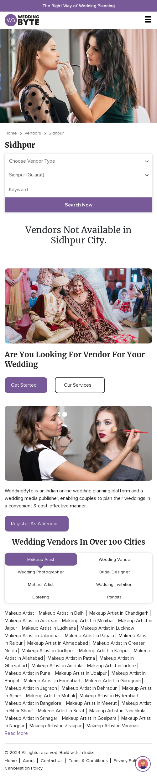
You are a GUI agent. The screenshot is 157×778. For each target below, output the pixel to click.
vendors (32, 133)
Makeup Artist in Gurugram (113, 681)
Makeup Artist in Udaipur (81, 673)
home (11, 760)
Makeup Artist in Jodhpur (48, 650)
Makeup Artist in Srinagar (31, 718)
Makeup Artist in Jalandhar (32, 635)
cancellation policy (24, 768)
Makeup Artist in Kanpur (104, 650)
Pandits (114, 597)
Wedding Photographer (41, 572)
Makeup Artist (40, 559)
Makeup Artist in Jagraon (31, 688)
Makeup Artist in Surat (61, 711)
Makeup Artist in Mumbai (87, 620)
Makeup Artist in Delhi (62, 613)
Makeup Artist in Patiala (89, 635)
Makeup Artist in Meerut (91, 703)
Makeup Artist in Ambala (57, 666)
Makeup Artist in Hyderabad (109, 696)
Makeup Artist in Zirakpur (55, 726)
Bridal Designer (114, 572)
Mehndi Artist (41, 584)
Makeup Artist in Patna (71, 658)
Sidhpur (56, 133)
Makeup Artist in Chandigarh (119, 613)
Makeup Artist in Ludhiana (49, 628)
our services (80, 385)
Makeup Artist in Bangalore (33, 703)
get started (26, 385)
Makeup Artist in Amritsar (31, 620)
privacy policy (127, 760)
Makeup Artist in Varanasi (112, 726)
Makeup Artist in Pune (27, 673)
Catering (40, 597)
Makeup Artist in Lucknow (107, 628)
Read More (16, 733)
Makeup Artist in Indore (111, 666)
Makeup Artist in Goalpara (89, 718)
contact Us (52, 760)
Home (11, 133)
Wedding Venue (114, 559)
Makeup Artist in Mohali (50, 696)
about (29, 760)
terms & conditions (88, 760)
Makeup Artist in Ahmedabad (57, 643)
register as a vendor (36, 524)
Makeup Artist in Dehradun (90, 688)
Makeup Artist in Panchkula (117, 711)
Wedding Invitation (114, 584)
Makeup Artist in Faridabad (52, 681)
